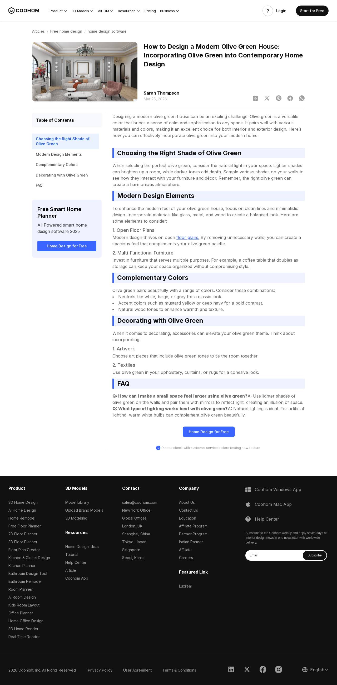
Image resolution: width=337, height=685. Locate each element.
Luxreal (185, 586)
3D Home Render (23, 629)
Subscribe (314, 555)
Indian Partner (191, 542)
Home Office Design (25, 621)
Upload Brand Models (84, 510)
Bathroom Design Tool (27, 573)
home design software (107, 31)
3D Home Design (23, 502)
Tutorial (71, 554)
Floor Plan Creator (24, 549)
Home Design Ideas (82, 546)
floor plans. (187, 237)
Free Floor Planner (24, 526)
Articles (38, 31)
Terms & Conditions (179, 670)
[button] (58, 10)
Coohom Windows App (278, 489)
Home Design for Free (67, 246)
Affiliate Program (193, 526)
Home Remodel (21, 518)
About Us (187, 502)
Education (187, 518)
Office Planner (20, 613)
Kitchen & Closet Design (29, 557)
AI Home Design (22, 510)
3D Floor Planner (22, 542)
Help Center (75, 562)
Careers (186, 557)
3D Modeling (76, 518)
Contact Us (188, 510)
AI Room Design (22, 597)
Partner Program (193, 534)
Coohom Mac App (273, 504)
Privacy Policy (100, 670)
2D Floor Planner (22, 534)
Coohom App (76, 578)
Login (281, 11)
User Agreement (137, 670)
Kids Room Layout (23, 605)
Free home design (66, 31)
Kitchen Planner (22, 565)
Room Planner (20, 589)
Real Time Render (24, 636)
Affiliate (185, 549)
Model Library (77, 502)
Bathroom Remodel (25, 581)
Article (70, 570)
